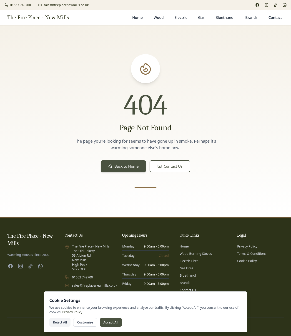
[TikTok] (275, 5)
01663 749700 (82, 277)
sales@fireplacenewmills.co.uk (94, 285)
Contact (275, 17)
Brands (251, 17)
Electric (181, 17)
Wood (159, 17)
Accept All (110, 322)
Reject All (60, 322)
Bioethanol (225, 17)
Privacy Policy (247, 246)
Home (137, 17)
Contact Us (170, 166)
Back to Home (123, 166)
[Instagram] (266, 5)
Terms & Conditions (251, 253)
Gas (201, 17)
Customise (85, 322)
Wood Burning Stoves (196, 253)
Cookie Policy (247, 261)
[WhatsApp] (284, 5)
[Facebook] (257, 5)
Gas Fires (186, 268)
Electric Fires (189, 261)
